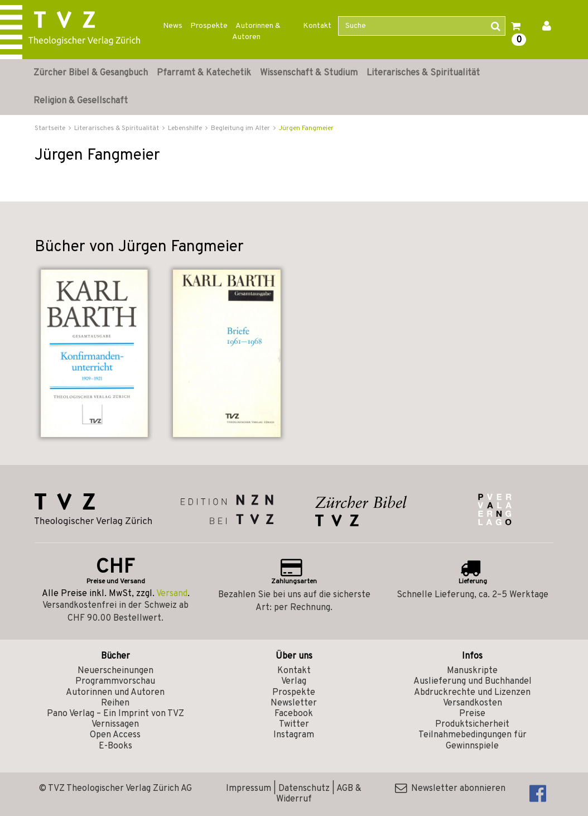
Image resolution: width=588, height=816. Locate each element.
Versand (171, 593)
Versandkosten (472, 703)
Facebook (293, 713)
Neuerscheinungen (115, 670)
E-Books (115, 746)
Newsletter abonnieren (450, 788)
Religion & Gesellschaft (80, 101)
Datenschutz (304, 788)
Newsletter (294, 703)
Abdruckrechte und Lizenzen (472, 692)
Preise (472, 713)
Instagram (293, 735)
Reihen (115, 703)
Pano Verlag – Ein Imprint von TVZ (115, 713)
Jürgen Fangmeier (306, 128)
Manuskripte (472, 670)
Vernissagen (115, 724)
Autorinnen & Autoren (256, 31)
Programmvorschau (115, 681)
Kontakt (317, 26)
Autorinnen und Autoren (115, 692)
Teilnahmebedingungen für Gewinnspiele (472, 740)
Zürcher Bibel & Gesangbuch (90, 73)
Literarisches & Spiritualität (423, 73)
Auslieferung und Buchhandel (472, 681)
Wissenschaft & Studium (309, 73)
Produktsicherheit (472, 724)
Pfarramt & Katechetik (204, 73)
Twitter (294, 724)
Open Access (115, 735)
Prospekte (209, 26)
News (172, 26)
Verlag (293, 681)
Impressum (248, 788)
